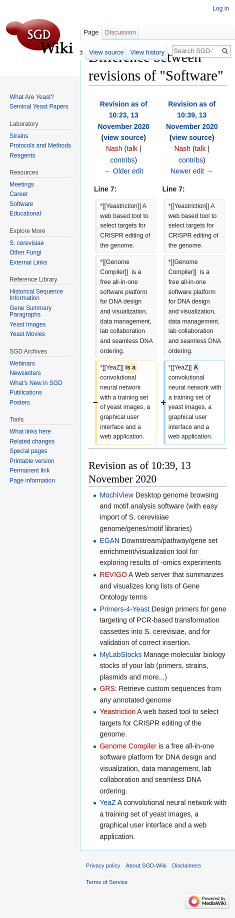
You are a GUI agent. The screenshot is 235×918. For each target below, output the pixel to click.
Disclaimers (186, 865)
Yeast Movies (27, 334)
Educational (25, 213)
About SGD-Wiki (146, 865)
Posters (20, 402)
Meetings (22, 184)
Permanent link (30, 470)
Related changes (32, 441)
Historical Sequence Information (36, 295)
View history (147, 52)
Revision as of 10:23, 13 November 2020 (124, 115)
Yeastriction (118, 712)
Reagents (22, 155)
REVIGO (113, 574)
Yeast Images (28, 324)
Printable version (32, 461)
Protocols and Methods (40, 145)
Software (21, 204)
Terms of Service (107, 882)
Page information (32, 480)
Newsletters (25, 373)
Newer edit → (191, 171)
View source (106, 52)
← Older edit (124, 171)
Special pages (28, 451)
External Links (28, 262)
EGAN (110, 540)
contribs (122, 160)
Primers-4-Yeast (125, 609)
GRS (107, 688)
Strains (19, 136)
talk (132, 148)
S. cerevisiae (27, 243)
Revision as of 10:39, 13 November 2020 (192, 115)
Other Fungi (25, 252)
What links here (30, 431)
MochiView (116, 495)
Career (19, 194)
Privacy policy (103, 865)
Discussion (120, 32)
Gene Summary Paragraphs (31, 311)
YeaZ (108, 802)
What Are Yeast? (32, 97)
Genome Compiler (128, 746)
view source (124, 138)
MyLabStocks (121, 654)
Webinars (22, 363)
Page (91, 32)
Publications (26, 392)
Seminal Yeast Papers (39, 106)
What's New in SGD (36, 383)
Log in (220, 8)
